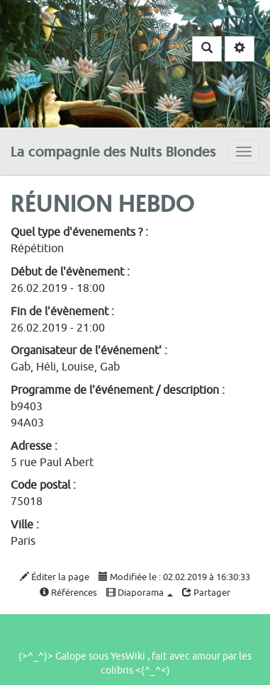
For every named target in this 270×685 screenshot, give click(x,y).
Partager (206, 593)
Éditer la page (54, 577)
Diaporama (139, 593)
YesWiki (128, 656)
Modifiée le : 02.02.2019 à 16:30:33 (174, 577)
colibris (117, 670)
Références (68, 593)
